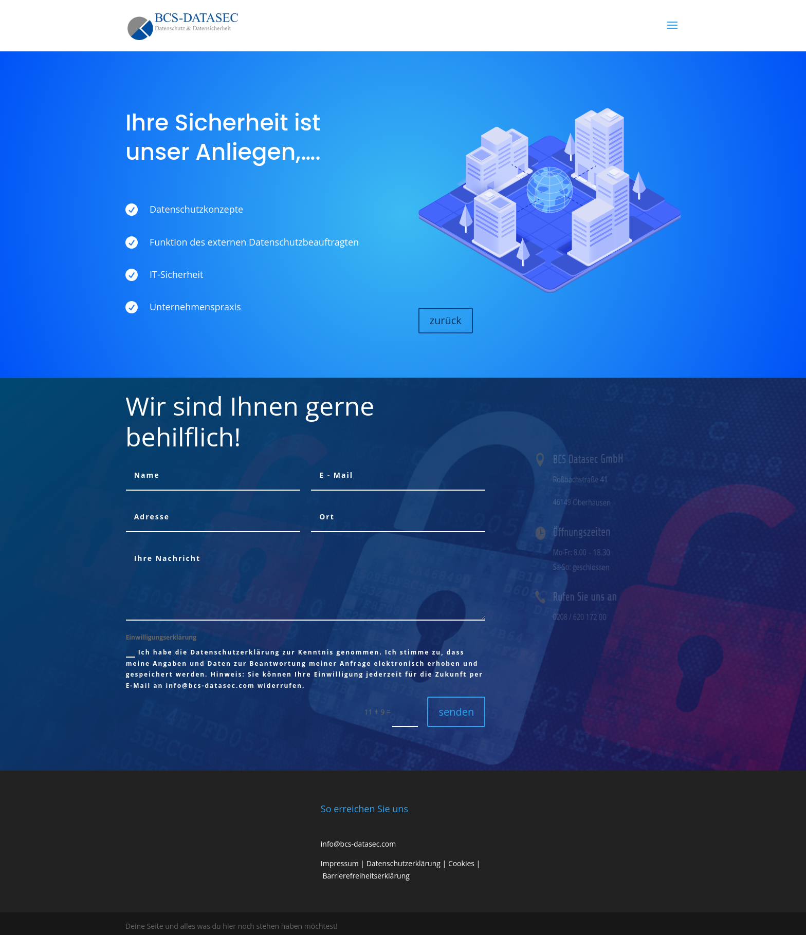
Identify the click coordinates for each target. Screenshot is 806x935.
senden (456, 712)
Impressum (340, 863)
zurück (446, 320)
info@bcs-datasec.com (358, 844)
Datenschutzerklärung (404, 863)
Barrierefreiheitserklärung (365, 876)
